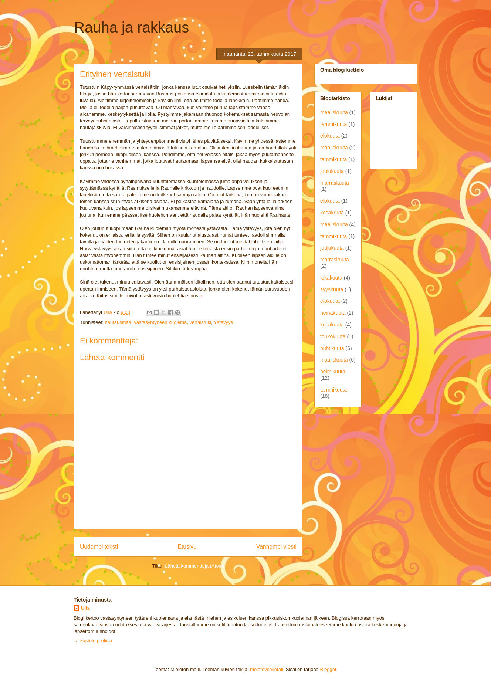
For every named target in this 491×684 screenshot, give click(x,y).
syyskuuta (331, 289)
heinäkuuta (333, 313)
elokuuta (330, 136)
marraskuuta (334, 183)
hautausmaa (118, 322)
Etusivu (187, 547)
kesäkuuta (332, 213)
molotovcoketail (266, 669)
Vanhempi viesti (276, 547)
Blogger (328, 669)
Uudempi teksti (99, 547)
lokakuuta (331, 278)
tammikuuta (333, 124)
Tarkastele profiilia (93, 640)
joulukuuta (332, 171)
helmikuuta (332, 372)
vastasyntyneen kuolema (160, 322)
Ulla (85, 608)
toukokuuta (333, 336)
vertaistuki (200, 322)
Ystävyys (223, 322)
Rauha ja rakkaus (131, 27)
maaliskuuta (334, 112)
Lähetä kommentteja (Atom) (194, 566)
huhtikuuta (332, 348)
